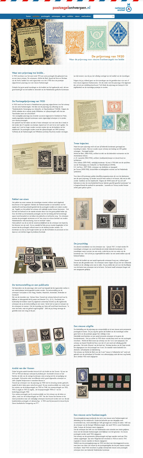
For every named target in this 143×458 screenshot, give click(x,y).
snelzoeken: (86, 16)
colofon (70, 16)
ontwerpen (71, 7)
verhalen (35, 16)
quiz (63, 16)
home (28, 16)
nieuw (77, 16)
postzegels (45, 16)
